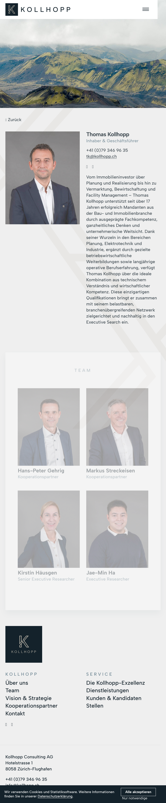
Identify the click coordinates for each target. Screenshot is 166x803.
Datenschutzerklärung (55, 796)
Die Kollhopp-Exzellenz (116, 682)
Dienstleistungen (108, 690)
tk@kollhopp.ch (101, 156)
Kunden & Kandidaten (114, 697)
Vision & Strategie (28, 697)
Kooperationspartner (31, 705)
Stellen (95, 705)
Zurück (13, 119)
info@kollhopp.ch (22, 784)
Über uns (17, 682)
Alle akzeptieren (138, 792)
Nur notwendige (134, 798)
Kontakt (15, 712)
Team (12, 690)
